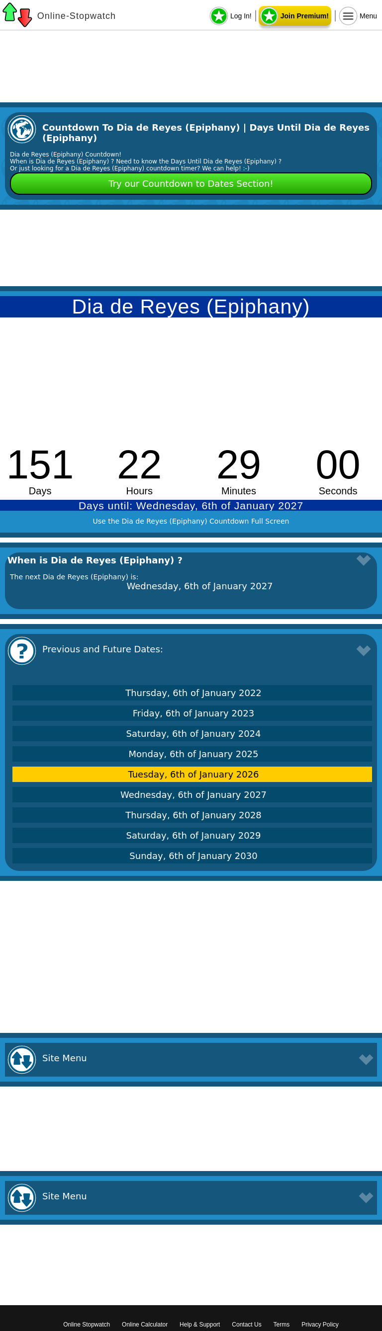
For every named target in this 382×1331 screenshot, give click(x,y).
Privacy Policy (320, 1324)
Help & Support (200, 1324)
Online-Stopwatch (76, 16)
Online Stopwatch (86, 1324)
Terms (282, 1324)
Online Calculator (145, 1324)
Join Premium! (305, 16)
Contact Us (246, 1324)
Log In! (241, 16)
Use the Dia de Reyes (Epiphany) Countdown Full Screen (191, 521)
